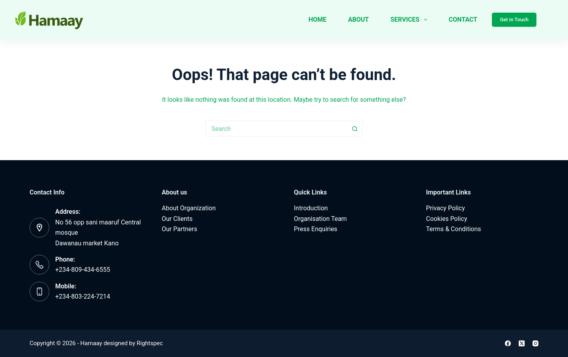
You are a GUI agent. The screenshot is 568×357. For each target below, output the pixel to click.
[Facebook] (508, 343)
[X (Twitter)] (522, 343)
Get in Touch (514, 19)
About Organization (189, 208)
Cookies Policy (446, 218)
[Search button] (355, 128)
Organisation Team (320, 218)
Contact (463, 19)
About (358, 19)
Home (317, 19)
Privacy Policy (445, 208)
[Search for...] (276, 128)
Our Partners (179, 229)
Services (410, 19)
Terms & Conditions (453, 229)
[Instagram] (535, 343)
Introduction (311, 208)
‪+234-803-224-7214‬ (82, 296)
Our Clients (177, 218)
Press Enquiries (315, 229)
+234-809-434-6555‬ (82, 269)
